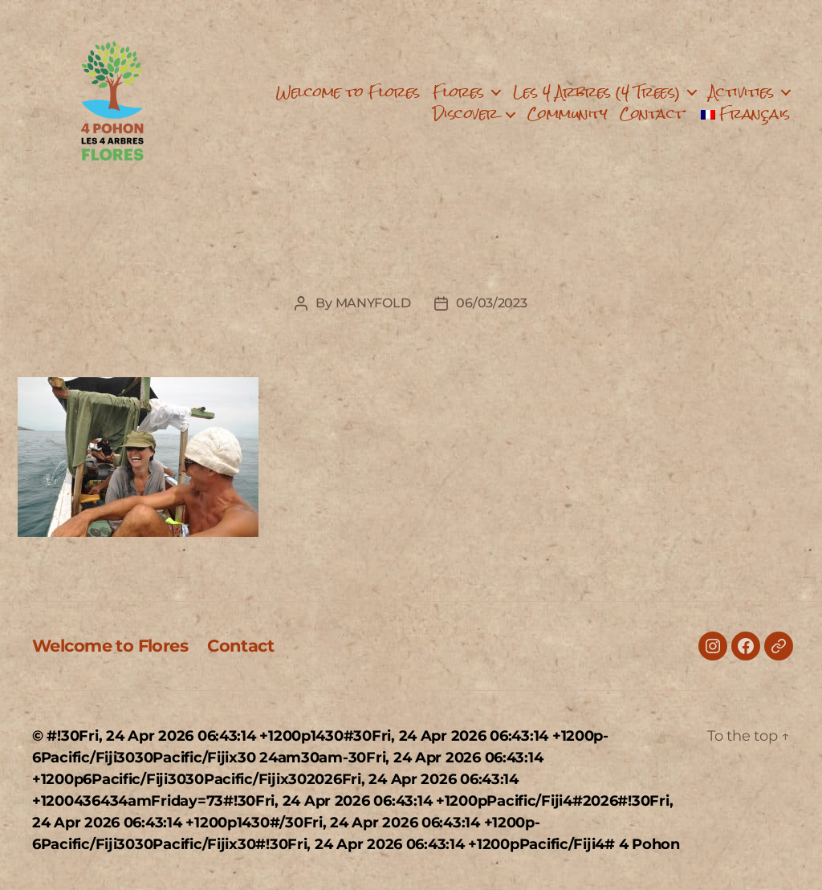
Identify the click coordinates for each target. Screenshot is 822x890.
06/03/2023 (491, 303)
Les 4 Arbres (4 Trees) (596, 92)
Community (567, 113)
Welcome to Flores (348, 92)
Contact (652, 113)
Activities (741, 92)
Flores (458, 92)
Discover (465, 113)
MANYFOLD (373, 303)
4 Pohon (649, 844)
